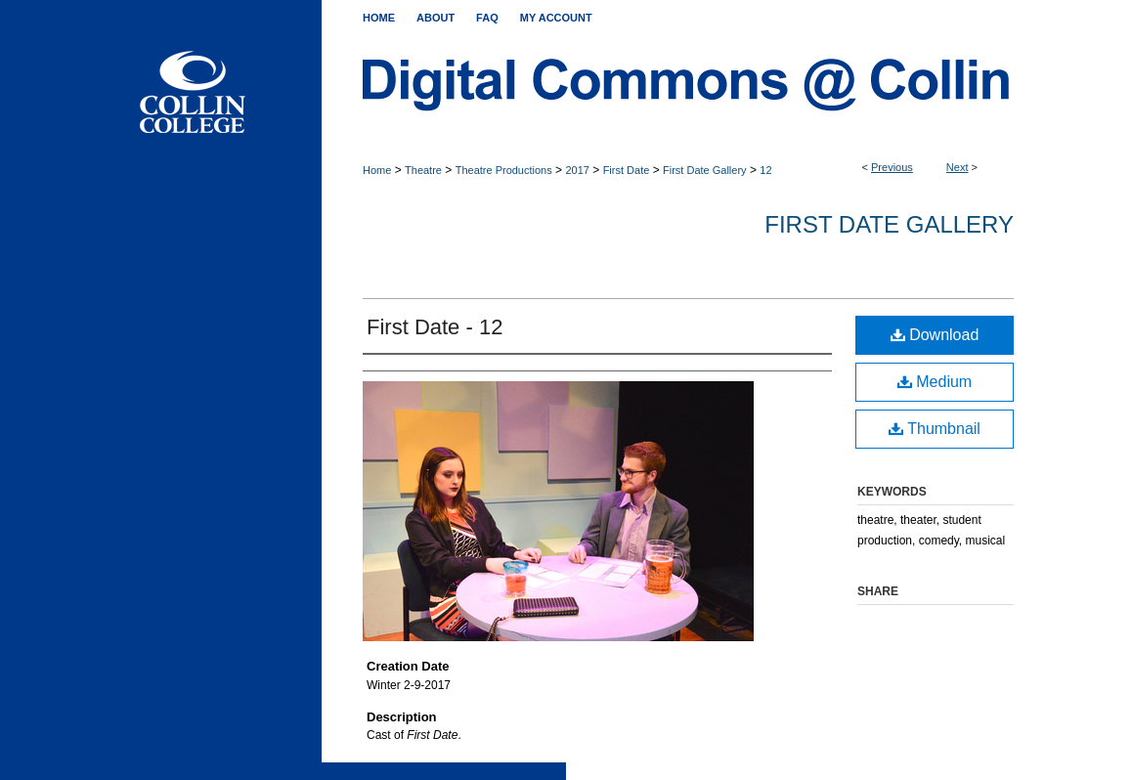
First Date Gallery (705, 170)
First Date (626, 170)
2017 (576, 170)
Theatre (423, 170)
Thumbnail (934, 428)
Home (377, 170)
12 (765, 170)
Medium (934, 381)
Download (935, 334)
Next (957, 167)
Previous (892, 167)
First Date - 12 (434, 327)
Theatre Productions (504, 170)
